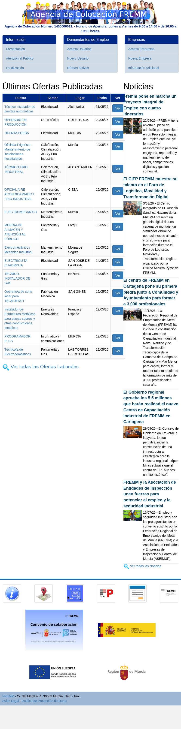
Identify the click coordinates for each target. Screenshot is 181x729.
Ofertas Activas (78, 68)
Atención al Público (20, 58)
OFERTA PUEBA (16, 133)
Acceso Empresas (141, 49)
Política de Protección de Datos (44, 701)
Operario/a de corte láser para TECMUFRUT (18, 296)
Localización (15, 68)
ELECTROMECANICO (20, 212)
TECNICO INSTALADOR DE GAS (17, 278)
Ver (117, 108)
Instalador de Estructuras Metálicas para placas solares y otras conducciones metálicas (19, 318)
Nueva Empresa (139, 58)
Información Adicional (143, 68)
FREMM (8, 696)
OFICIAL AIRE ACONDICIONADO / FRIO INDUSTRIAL (19, 194)
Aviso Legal (10, 701)
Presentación (15, 49)
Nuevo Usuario (78, 58)
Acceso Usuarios (79, 49)
